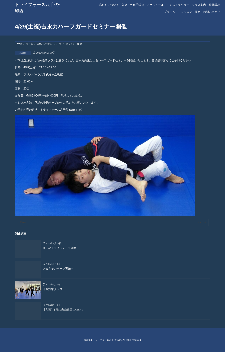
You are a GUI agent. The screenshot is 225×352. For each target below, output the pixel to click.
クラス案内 (199, 4)
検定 (197, 11)
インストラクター (178, 4)
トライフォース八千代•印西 (107, 340)
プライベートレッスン (178, 11)
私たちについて (109, 4)
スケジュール (155, 4)
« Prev (22, 222)
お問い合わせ (211, 11)
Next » (202, 222)
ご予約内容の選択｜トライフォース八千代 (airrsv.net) (48, 109)
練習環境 (214, 4)
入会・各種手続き (133, 4)
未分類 (23, 53)
